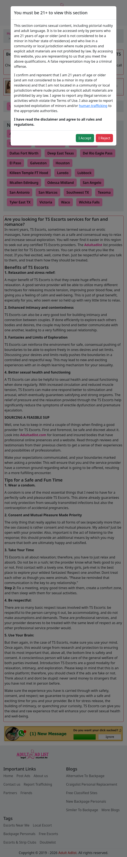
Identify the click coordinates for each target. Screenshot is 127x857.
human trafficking (93, 105)
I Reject (104, 138)
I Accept (85, 138)
